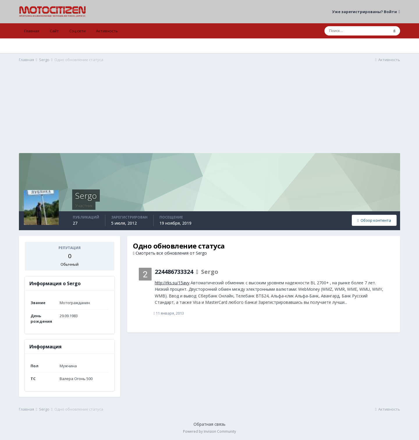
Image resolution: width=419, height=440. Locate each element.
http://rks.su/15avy (172, 282)
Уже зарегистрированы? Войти (366, 11)
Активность (107, 30)
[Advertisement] (209, 112)
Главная (31, 30)
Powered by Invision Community (209, 431)
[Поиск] (356, 31)
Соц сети (77, 30)
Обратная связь (209, 424)
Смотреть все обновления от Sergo (170, 253)
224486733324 (174, 272)
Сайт (54, 30)
